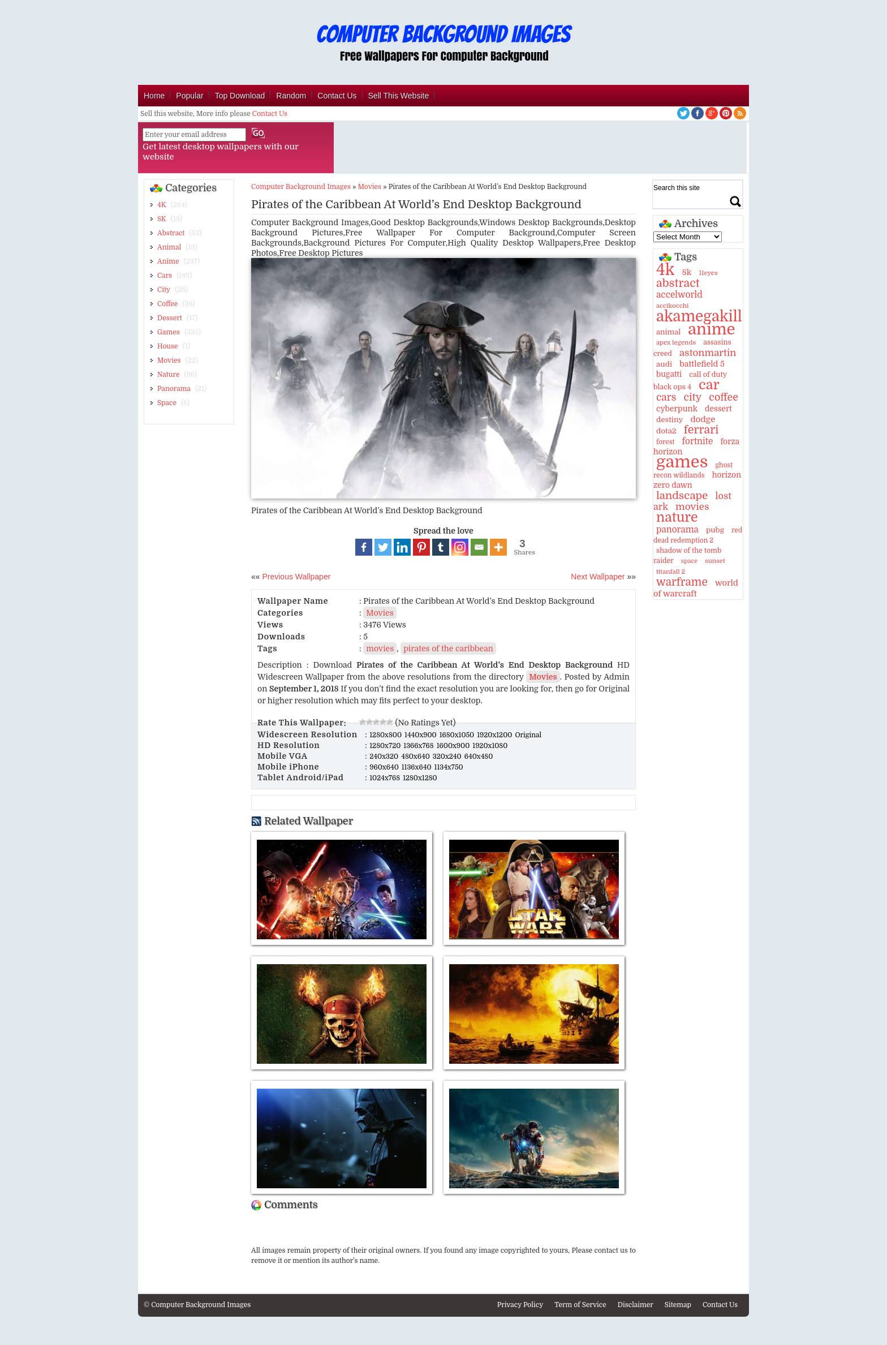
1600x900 (454, 746)
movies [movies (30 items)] (692, 506)
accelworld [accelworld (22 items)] (679, 295)
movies (380, 648)
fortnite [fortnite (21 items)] (697, 441)
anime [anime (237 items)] (711, 329)
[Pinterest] (421, 547)
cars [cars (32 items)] (666, 397)
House (167, 346)
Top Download (240, 95)
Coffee (167, 304)
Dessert (169, 318)
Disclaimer (635, 1305)
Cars (164, 276)
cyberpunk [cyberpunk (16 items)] (676, 408)
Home (154, 95)
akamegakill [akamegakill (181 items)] (699, 316)
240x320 (384, 756)
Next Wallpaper (598, 576)
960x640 (385, 767)
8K (161, 219)
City (163, 290)
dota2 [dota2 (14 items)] (666, 431)
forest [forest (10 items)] (665, 442)
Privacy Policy (520, 1305)
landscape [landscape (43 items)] (682, 495)
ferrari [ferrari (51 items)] (701, 429)
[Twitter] (382, 547)
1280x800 (386, 735)
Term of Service (580, 1305)
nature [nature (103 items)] (677, 517)
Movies (169, 360)
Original (528, 735)
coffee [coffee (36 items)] (723, 397)
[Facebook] (363, 547)
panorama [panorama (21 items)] (677, 530)
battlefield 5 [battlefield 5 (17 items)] (702, 363)
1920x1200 (495, 735)
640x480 (478, 756)
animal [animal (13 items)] (668, 332)
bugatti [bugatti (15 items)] (669, 374)
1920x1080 (489, 746)
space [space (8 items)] (689, 561)
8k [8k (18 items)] (686, 272)
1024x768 (385, 778)
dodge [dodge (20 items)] (702, 419)
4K (161, 205)
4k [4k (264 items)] (665, 270)
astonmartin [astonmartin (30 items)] (707, 352)
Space (166, 403)
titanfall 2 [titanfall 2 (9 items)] (670, 571)
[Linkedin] (402, 547)
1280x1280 (420, 778)
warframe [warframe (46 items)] (682, 582)
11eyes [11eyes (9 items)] (708, 273)
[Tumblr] (440, 547)
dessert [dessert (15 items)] (718, 409)
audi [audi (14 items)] (664, 364)
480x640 (416, 756)
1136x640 (417, 767)
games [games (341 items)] (682, 462)
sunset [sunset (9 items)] (715, 561)
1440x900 (421, 735)
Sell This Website (398, 95)
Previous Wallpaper (295, 576)
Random (291, 95)
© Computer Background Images (197, 1305)
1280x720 (385, 746)
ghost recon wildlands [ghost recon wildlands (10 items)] (693, 470)
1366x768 (419, 746)
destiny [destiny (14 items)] (669, 419)
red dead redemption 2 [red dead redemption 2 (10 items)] (697, 535)
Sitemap (678, 1305)
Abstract (170, 233)
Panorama (174, 389)
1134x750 (448, 767)
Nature (168, 375)
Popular (189, 95)
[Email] (479, 547)
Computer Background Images (301, 187)
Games (168, 332)
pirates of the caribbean (448, 648)
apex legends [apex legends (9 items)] (676, 342)
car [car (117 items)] (709, 385)
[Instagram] (459, 547)
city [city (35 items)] (692, 397)
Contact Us (336, 95)
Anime (168, 261)
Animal (169, 247)
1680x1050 (458, 735)
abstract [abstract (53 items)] (678, 283)
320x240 (448, 756)
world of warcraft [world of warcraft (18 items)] (695, 588)
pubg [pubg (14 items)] (715, 530)
